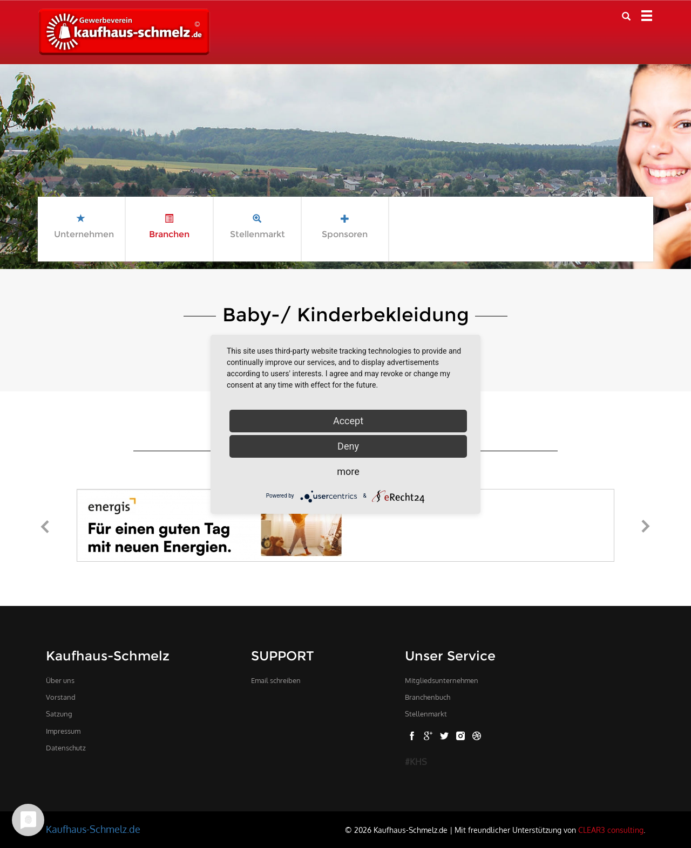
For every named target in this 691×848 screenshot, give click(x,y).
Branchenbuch (427, 697)
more (348, 471)
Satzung (59, 713)
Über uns (60, 680)
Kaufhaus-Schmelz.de (93, 829)
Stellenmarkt (426, 713)
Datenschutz (66, 747)
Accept (348, 420)
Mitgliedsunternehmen (441, 680)
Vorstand (61, 697)
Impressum (63, 731)
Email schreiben (276, 680)
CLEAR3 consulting (610, 830)
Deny (348, 446)
